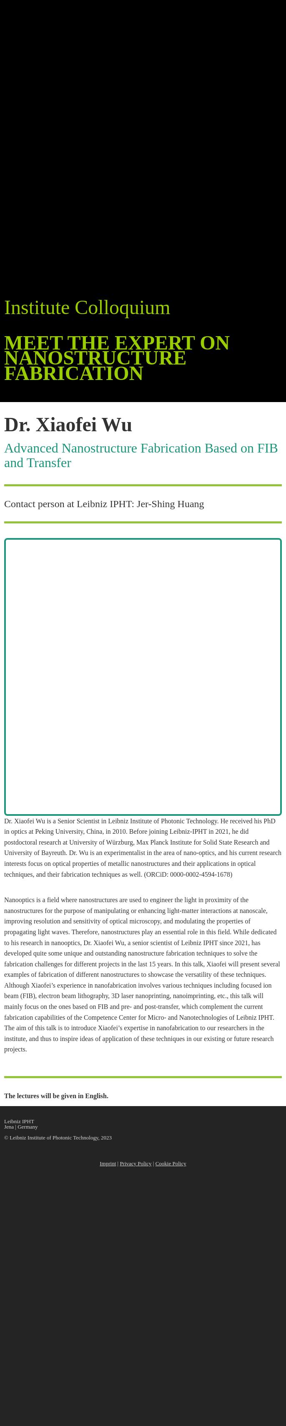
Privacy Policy (135, 1163)
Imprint (108, 1163)
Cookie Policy (171, 1163)
